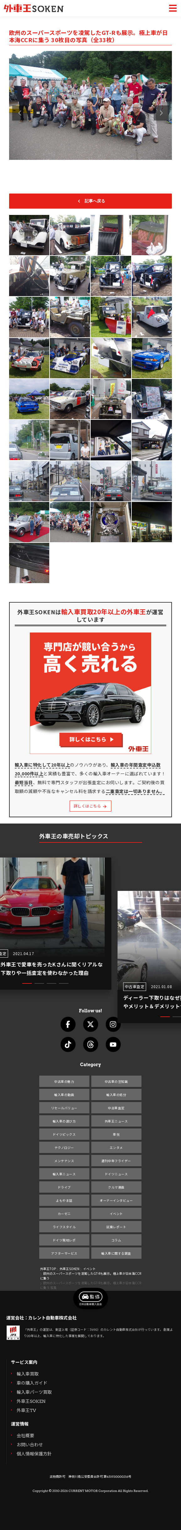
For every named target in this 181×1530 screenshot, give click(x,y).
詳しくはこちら (90, 806)
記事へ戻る (90, 201)
